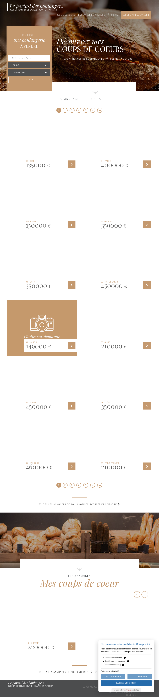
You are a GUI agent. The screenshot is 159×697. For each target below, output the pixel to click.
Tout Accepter (113, 676)
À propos (113, 14)
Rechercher (29, 80)
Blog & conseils (66, 14)
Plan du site (132, 695)
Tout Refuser (139, 676)
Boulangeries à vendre (91, 14)
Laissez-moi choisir (126, 683)
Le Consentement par (126, 690)
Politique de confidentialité (110, 671)
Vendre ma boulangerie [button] (136, 14)
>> (100, 110)
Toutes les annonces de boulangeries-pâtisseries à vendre (79, 504)
